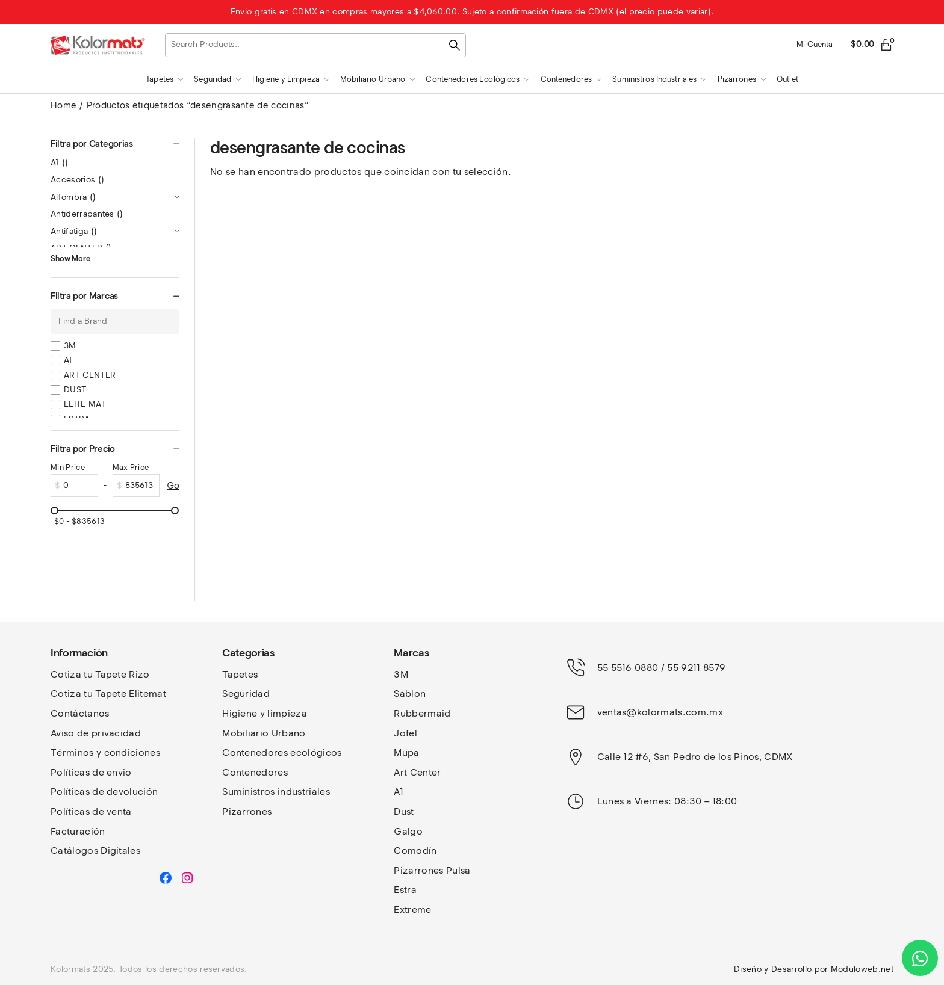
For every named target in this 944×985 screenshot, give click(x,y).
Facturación (78, 831)
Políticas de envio (91, 772)
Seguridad (246, 693)
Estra (405, 889)
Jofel (405, 733)
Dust (404, 811)
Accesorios (77, 179)
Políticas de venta (91, 811)
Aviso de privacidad (96, 733)
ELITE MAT (85, 404)
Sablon (410, 693)
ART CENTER (90, 375)
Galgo (408, 831)
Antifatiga (74, 231)
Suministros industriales (276, 791)
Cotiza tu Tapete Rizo (100, 674)
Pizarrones (247, 811)
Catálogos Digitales (95, 850)
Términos (73, 752)
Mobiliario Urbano (263, 733)
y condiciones (128, 752)
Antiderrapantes (87, 214)
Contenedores (255, 772)
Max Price (131, 467)
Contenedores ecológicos (281, 752)
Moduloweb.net (862, 969)
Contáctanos (80, 713)
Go (173, 485)
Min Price (68, 467)
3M (70, 346)
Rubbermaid (422, 713)
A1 (60, 163)
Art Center (417, 772)
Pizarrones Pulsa (432, 870)
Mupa (406, 752)
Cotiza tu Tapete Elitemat (108, 693)
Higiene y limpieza (264, 713)
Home (63, 105)
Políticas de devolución (104, 791)
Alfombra (73, 197)
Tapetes (240, 674)
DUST (75, 389)
